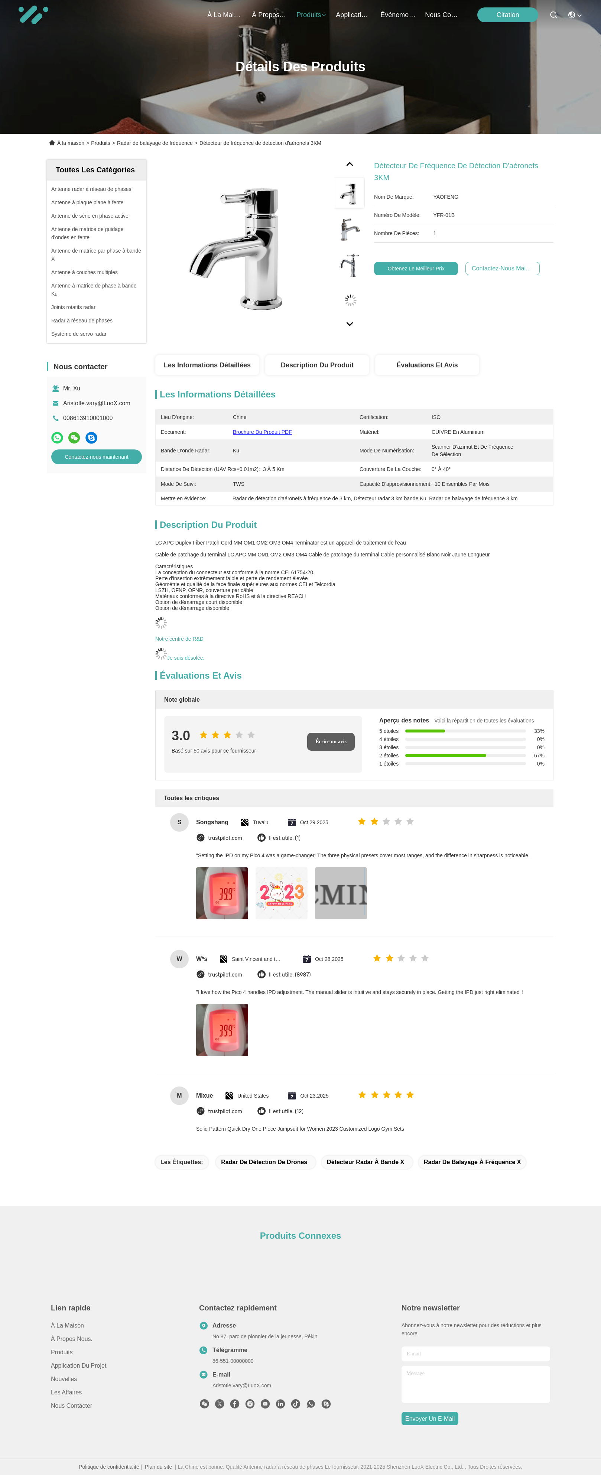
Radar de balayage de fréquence (155, 143)
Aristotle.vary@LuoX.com (96, 403)
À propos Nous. (71, 1339)
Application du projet (78, 1365)
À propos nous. (269, 15)
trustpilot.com (225, 838)
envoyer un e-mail (430, 1419)
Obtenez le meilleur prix (429, 269)
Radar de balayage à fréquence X (472, 1162)
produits (311, 15)
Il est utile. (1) (284, 838)
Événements (398, 15)
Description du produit (317, 365)
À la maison (225, 15)
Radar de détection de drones (264, 1162)
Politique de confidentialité (109, 1467)
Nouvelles (64, 1379)
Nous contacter (71, 1406)
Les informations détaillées (207, 365)
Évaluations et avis (427, 365)
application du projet (353, 15)
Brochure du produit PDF (262, 432)
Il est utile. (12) (286, 1111)
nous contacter (443, 15)
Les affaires (66, 1392)
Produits (100, 143)
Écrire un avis (331, 741)
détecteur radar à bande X (365, 1162)
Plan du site (158, 1467)
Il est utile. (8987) (290, 975)
